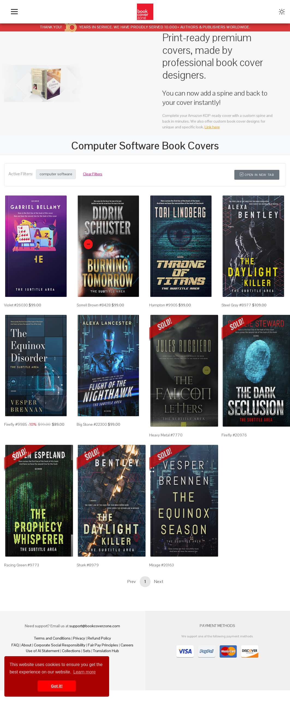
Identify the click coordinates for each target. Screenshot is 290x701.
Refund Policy (99, 648)
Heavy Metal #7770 (166, 445)
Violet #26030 (16, 315)
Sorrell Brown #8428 (94, 315)
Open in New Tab (257, 174)
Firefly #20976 (234, 445)
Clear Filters (92, 173)
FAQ (15, 655)
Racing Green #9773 (21, 575)
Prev (131, 592)
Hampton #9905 (163, 315)
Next (158, 592)
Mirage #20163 (161, 575)
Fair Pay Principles (103, 655)
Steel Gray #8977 (236, 315)
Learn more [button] (84, 672)
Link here (212, 127)
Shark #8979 (88, 575)
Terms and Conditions (52, 648)
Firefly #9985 (15, 445)
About (26, 655)
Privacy (79, 648)
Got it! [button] (56, 686)
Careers (127, 655)
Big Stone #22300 (92, 445)
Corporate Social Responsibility (59, 655)
